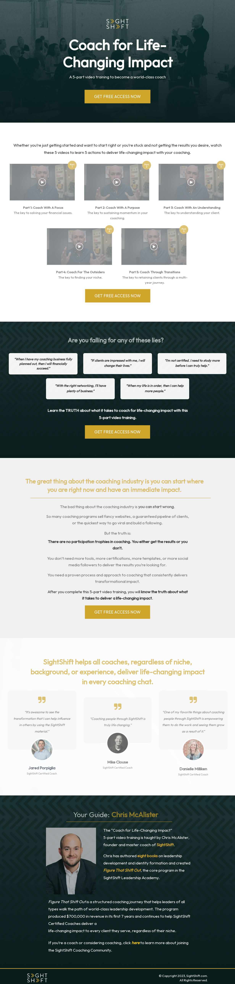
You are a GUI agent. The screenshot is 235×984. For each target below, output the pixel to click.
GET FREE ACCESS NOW (117, 96)
